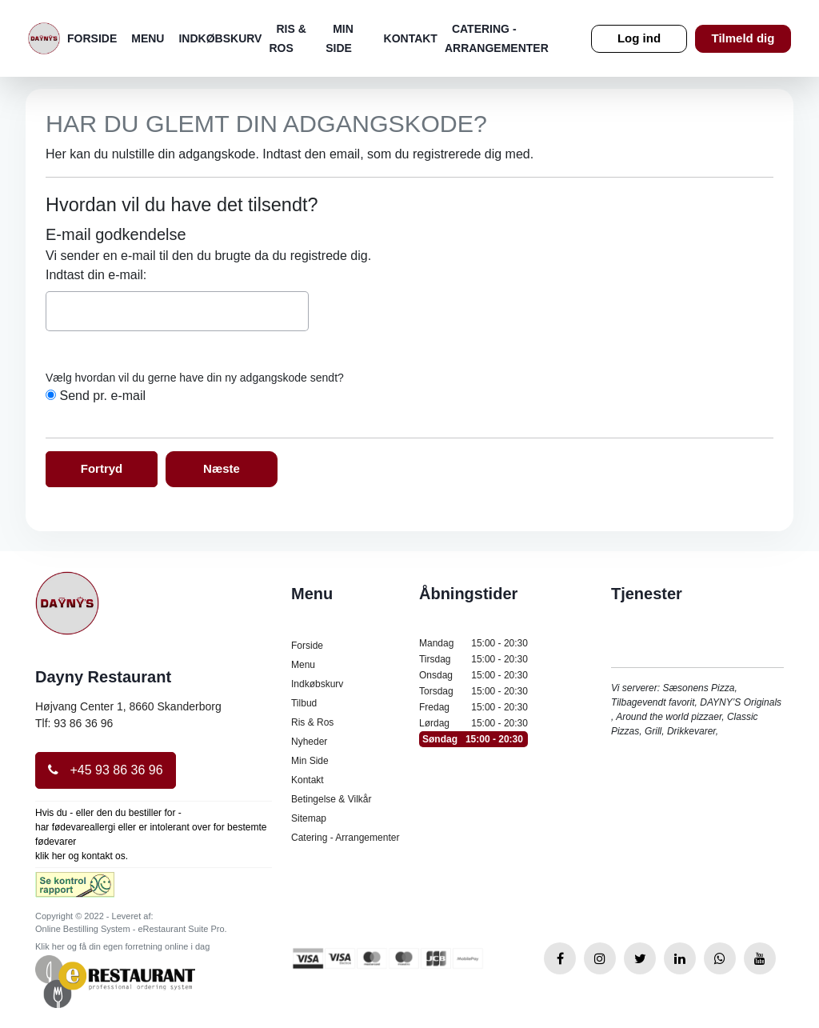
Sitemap (308, 818)
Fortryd (102, 468)
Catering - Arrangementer (345, 837)
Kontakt (410, 38)
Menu (147, 38)
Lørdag (473, 723)
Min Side (310, 760)
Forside (92, 38)
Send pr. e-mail (102, 395)
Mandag (473, 643)
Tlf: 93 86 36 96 (74, 723)
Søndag (473, 739)
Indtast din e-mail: (96, 275)
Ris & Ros (312, 722)
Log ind (639, 38)
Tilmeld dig (743, 38)
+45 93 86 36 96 (105, 770)
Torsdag (473, 691)
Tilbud (304, 703)
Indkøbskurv (220, 38)
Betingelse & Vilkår (331, 799)
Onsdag (473, 675)
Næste (221, 468)
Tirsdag (473, 659)
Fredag (473, 707)
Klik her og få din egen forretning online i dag (122, 946)
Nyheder (309, 741)
